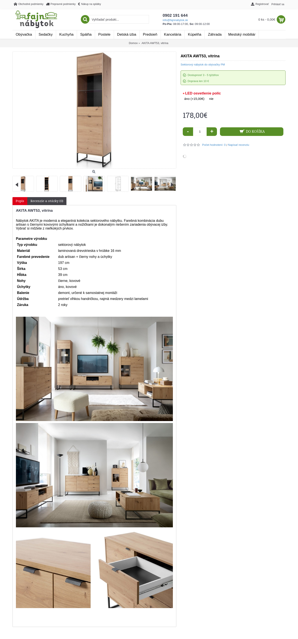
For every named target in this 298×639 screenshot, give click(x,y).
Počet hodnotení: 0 (214, 144)
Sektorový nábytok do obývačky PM (203, 64)
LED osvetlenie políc (203, 93)
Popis (20, 201)
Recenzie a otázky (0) (47, 201)
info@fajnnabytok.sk (175, 20)
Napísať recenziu (238, 144)
